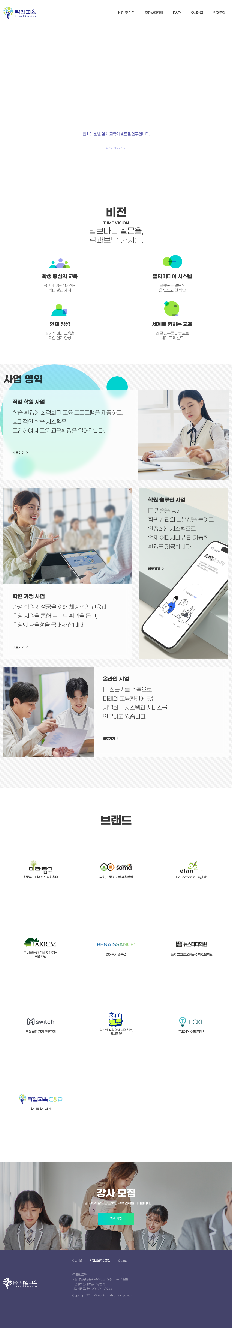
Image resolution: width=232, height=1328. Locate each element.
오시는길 (197, 12)
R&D (177, 12)
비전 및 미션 (126, 12)
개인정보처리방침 (100, 1260)
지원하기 (116, 1218)
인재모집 (219, 12)
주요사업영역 (154, 12)
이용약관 (77, 1260)
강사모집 (122, 1260)
